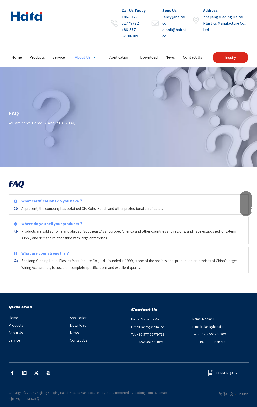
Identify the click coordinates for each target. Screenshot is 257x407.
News (74, 332)
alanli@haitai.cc (214, 326)
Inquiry (230, 57)
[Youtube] (48, 373)
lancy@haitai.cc (152, 327)
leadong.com (143, 392)
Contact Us (78, 340)
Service (14, 340)
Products (16, 325)
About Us (16, 332)
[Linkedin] (24, 373)
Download (78, 325)
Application (78, 317)
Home (13, 317)
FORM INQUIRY (222, 373)
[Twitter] (36, 373)
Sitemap (161, 392)
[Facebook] (12, 373)
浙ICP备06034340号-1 (25, 399)
